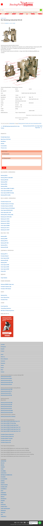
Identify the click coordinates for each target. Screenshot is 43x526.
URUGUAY (3, 512)
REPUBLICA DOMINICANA (6, 474)
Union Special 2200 (5, 258)
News (2, 369)
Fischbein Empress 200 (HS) (7, 205)
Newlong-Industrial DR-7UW (7, 382)
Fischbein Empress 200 (6, 440)
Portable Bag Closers (5, 137)
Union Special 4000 (5, 266)
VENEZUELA (3, 516)
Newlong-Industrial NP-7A (6, 391)
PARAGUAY (3, 510)
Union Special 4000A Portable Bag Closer (9, 425)
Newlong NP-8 (4, 262)
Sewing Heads (3, 18)
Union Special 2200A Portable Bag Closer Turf (10, 427)
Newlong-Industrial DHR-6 (6, 378)
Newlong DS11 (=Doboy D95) (7, 214)
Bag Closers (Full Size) (6, 139)
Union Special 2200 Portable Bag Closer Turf (10, 421)
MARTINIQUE (3, 494)
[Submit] (41, 10)
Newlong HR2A (4, 184)
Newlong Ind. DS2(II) (5, 221)
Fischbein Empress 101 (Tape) (7, 203)
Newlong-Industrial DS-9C (6, 408)
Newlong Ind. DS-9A (5, 218)
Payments (3, 363)
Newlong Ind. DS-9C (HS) (6, 216)
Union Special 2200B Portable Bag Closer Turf (10, 429)
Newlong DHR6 (4, 238)
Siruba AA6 (3, 271)
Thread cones (4, 147)
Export (2, 367)
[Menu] (2, 4)
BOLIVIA (2, 463)
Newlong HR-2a (4, 245)
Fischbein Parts (4, 299)
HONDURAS (3, 492)
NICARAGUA (3, 498)
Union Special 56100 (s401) (6, 190)
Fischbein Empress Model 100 (7, 434)
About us (3, 356)
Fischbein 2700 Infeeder (6, 288)
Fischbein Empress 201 (6, 442)
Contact (2, 351)
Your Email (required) (5, 153)
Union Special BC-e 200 (6, 212)
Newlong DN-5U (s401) (5, 195)
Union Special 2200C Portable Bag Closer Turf (10, 431)
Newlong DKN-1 (4, 175)
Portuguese (3, 346)
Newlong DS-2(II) (4, 247)
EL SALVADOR (4, 478)
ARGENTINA (3, 461)
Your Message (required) (6, 158)
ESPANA (3, 480)
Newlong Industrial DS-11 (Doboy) (8, 416)
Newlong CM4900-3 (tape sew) (7, 284)
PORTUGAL (3, 504)
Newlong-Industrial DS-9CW (7, 412)
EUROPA (3, 482)
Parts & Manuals (4, 358)
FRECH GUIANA (4, 484)
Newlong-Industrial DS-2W (6, 404)
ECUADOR (3, 476)
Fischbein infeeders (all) (6, 286)
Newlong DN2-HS (4, 179)
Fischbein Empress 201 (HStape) (8, 208)
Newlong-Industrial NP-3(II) (6, 389)
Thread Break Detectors (6, 308)
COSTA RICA (3, 472)
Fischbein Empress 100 (6, 201)
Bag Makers (3, 141)
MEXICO (2, 496)
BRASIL (2, 465)
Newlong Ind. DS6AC (5, 223)
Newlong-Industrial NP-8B (6, 395)
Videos (2, 365)
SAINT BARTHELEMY (5, 508)
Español (2, 348)
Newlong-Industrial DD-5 (6, 376)
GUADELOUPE (4, 486)
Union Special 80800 (5, 225)
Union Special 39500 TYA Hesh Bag (8, 423)
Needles (2, 143)
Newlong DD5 (4, 236)
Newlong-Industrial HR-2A (6, 384)
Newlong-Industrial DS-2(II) (6, 402)
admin (14, 23)
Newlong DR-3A (4, 240)
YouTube (3, 344)
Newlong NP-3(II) (4, 260)
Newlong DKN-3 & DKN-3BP (7, 177)
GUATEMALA (3, 488)
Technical (3, 361)
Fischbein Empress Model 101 (7, 436)
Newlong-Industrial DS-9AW (7, 410)
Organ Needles (4, 277)
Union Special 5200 (5, 269)
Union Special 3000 (5, 264)
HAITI (2, 490)
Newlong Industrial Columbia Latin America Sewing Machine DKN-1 (29, 123)
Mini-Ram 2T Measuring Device (7, 310)
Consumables (4, 145)
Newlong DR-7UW (4, 242)
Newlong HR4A (4, 186)
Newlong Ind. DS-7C (5, 227)
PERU (2, 502)
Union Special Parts (5, 297)
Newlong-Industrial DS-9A (6, 406)
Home (2, 354)
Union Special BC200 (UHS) (7, 210)
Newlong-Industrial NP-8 (6, 393)
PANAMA (3, 500)
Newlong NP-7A (4, 253)
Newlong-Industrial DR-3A (6, 380)
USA (2, 514)
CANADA (3, 467)
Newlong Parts (4, 295)
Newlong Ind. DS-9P (5, 229)
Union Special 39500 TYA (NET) (7, 188)
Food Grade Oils (4, 306)
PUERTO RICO (4, 506)
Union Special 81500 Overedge (7, 192)
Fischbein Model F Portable (6, 438)
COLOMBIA (3, 470)
